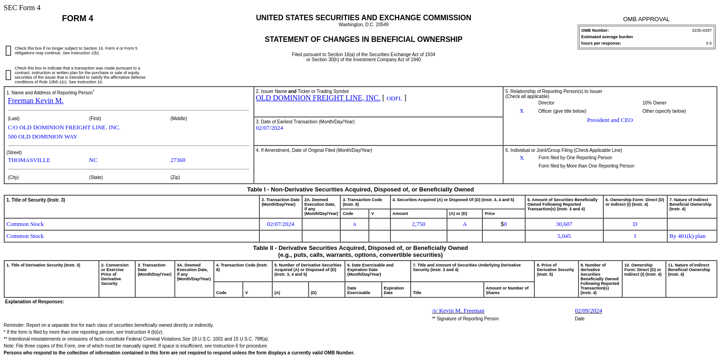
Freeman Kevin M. (35, 100)
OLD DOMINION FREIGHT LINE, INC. (318, 98)
